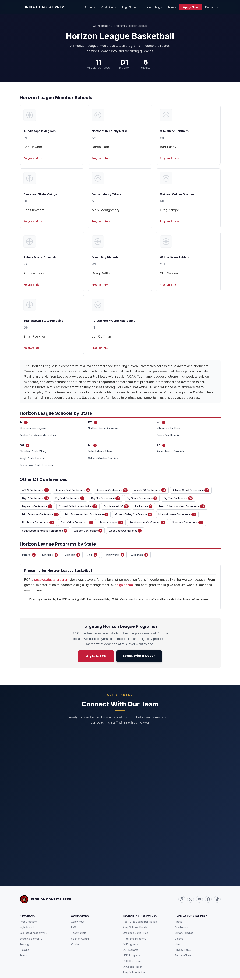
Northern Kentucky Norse (110, 131)
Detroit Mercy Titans (106, 194)
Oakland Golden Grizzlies (177, 194)
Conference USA (116, 506)
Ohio (92, 555)
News (172, 7)
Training (24, 944)
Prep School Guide (134, 972)
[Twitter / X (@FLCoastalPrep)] (190, 899)
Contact (210, 7)
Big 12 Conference (35, 498)
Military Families (184, 932)
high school (125, 585)
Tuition (23, 955)
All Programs (100, 25)
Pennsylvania (114, 555)
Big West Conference (37, 506)
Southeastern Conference (147, 522)
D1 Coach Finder (132, 966)
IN (25, 138)
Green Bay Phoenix (105, 257)
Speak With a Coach (139, 656)
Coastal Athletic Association (78, 506)
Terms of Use (183, 955)
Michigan (72, 555)
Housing (24, 949)
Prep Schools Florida (135, 927)
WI (162, 138)
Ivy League (143, 506)
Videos (179, 938)
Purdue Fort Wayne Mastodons (113, 320)
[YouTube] (199, 899)
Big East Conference (69, 498)
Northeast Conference (38, 522)
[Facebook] (208, 899)
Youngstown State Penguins (43, 320)
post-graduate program (51, 579)
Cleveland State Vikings (40, 194)
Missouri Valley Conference (133, 514)
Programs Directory (134, 938)
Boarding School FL (31, 938)
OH (25, 201)
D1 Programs (118, 25)
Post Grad (107, 7)
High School (130, 7)
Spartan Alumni (80, 938)
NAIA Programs (132, 955)
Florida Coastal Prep (42, 7)
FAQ (73, 927)
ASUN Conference (35, 490)
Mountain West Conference (177, 514)
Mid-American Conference (40, 514)
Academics (181, 927)
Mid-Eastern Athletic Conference (86, 514)
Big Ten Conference (178, 498)
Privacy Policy (183, 949)
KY (94, 138)
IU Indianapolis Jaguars (39, 131)
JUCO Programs (132, 960)
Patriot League (111, 522)
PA (25, 264)
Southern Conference (187, 522)
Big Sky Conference (105, 498)
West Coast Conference (125, 530)
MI (94, 201)
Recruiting (153, 7)
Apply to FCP (96, 656)
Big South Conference (142, 498)
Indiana (29, 555)
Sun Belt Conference (87, 530)
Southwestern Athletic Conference (44, 530)
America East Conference (72, 490)
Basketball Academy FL (33, 932)
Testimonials (78, 932)
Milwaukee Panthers (174, 131)
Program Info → (33, 158)
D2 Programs (130, 949)
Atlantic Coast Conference (191, 490)
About (89, 7)
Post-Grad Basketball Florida (140, 921)
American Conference (112, 490)
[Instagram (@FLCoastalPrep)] (181, 899)
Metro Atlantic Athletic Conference (182, 506)
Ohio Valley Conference (77, 522)
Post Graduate (28, 921)
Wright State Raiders (174, 257)
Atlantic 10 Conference (150, 490)
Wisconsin (139, 555)
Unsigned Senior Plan (135, 932)
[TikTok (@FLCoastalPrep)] (217, 899)
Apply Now (190, 7)
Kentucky (50, 555)
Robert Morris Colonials (39, 257)
